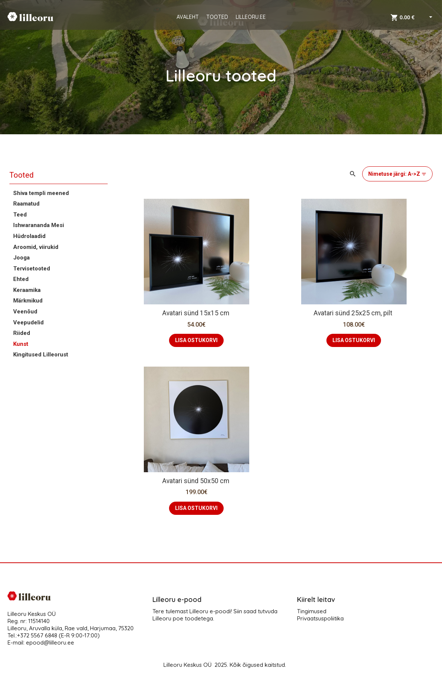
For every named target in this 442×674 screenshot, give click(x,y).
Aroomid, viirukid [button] (35, 247)
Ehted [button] (21, 279)
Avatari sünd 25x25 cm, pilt (354, 313)
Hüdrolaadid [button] (29, 236)
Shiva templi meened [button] (41, 193)
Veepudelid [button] (28, 322)
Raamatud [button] (26, 203)
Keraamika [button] (27, 290)
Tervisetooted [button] (31, 268)
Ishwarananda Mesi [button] (38, 225)
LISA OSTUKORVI (196, 340)
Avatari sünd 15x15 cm (196, 313)
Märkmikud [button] (28, 300)
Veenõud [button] (25, 311)
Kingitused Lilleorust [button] (40, 354)
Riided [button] (21, 333)
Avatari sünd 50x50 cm (196, 481)
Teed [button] (20, 214)
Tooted (21, 175)
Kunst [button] (20, 344)
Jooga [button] (21, 257)
